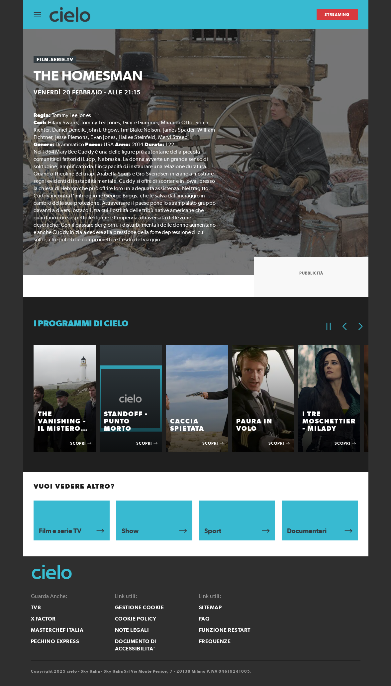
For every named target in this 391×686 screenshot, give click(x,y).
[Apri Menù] (41, 15)
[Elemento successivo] (360, 326)
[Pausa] (329, 326)
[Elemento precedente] (344, 326)
